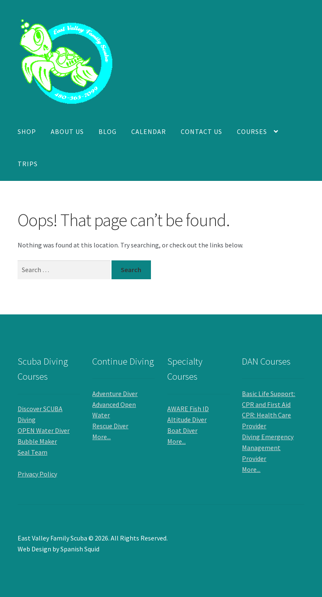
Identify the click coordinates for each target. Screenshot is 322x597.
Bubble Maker (37, 441)
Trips (28, 164)
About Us (67, 131)
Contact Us (201, 131)
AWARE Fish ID (188, 408)
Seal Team (32, 452)
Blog (108, 131)
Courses (252, 131)
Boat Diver (182, 430)
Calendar (148, 131)
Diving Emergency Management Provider (267, 447)
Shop (27, 131)
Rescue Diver (110, 426)
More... (101, 436)
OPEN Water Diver (44, 430)
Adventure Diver (115, 393)
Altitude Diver (187, 419)
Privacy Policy (37, 474)
